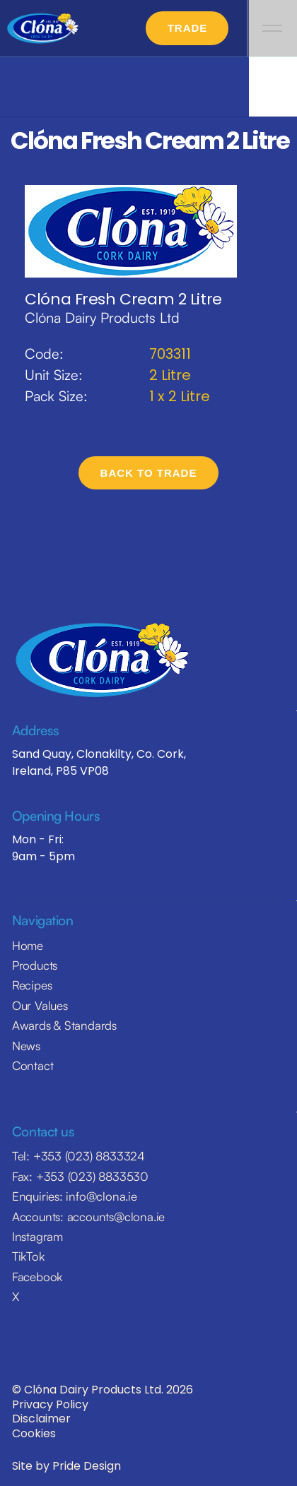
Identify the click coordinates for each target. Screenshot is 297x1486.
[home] (43, 29)
